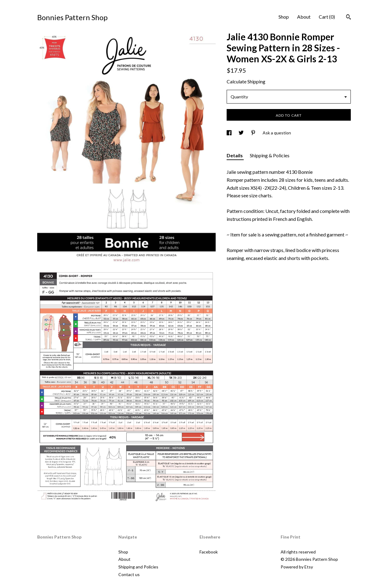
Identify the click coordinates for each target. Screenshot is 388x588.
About (304, 17)
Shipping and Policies (138, 566)
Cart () (327, 17)
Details (235, 155)
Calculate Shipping (246, 81)
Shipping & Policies (269, 155)
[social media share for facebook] (229, 132)
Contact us (129, 574)
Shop (283, 17)
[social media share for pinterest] (254, 132)
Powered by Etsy (297, 566)
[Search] (348, 17)
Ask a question (277, 132)
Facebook (208, 551)
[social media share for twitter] (242, 132)
